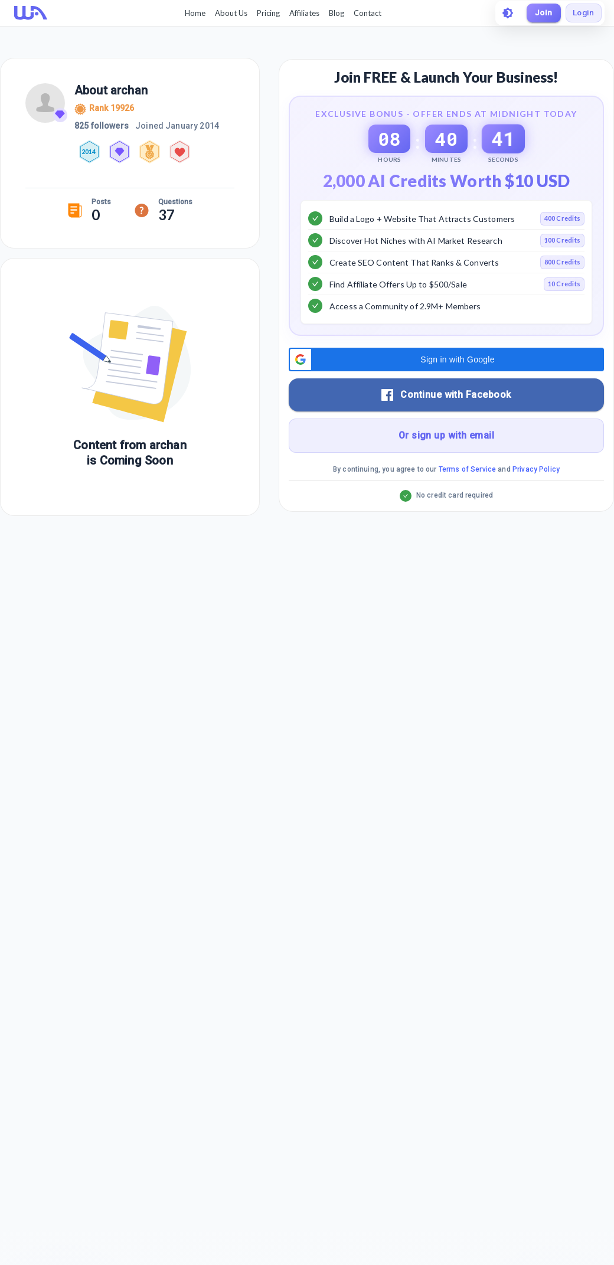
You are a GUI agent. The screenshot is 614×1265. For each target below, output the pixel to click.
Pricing (266, 13)
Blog (334, 13)
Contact (366, 13)
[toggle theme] (504, 13)
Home (193, 13)
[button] (446, 389)
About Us (229, 13)
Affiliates (303, 13)
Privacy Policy (536, 499)
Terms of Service (467, 499)
